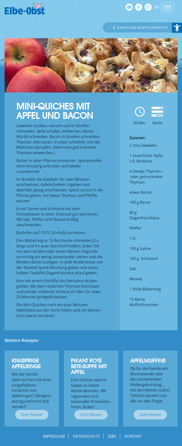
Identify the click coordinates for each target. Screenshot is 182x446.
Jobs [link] (112, 436)
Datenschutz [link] (86, 436)
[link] (177, 28)
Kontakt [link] (133, 436)
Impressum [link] (54, 436)
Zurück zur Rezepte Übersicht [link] (140, 27)
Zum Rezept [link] (31, 414)
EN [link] (156, 7)
